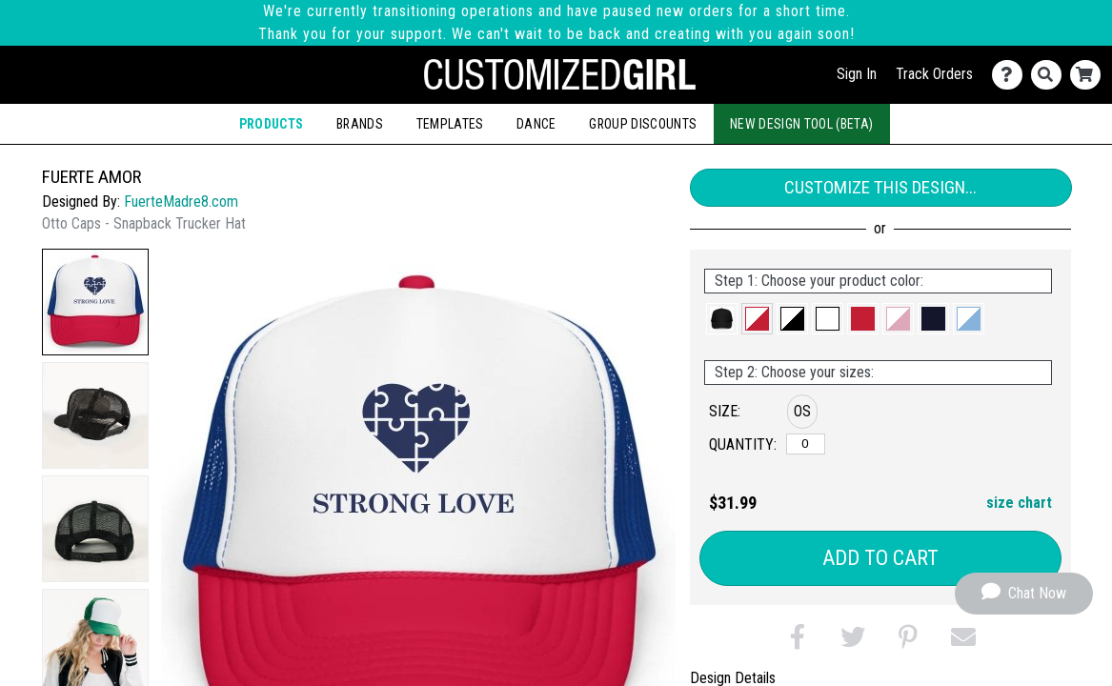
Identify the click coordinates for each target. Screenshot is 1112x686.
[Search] (1050, 75)
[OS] (805, 444)
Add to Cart (880, 558)
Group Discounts (643, 123)
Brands (359, 123)
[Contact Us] (1011, 75)
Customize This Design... (880, 187)
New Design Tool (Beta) (801, 123)
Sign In (857, 74)
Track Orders (934, 74)
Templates (450, 123)
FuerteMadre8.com (181, 201)
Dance (536, 123)
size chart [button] (1019, 503)
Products (271, 123)
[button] (95, 302)
